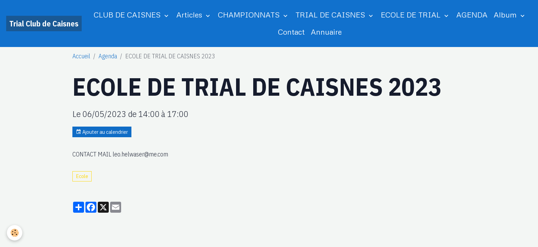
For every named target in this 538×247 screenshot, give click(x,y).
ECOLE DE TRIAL (412, 14)
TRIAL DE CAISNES (331, 14)
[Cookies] (14, 232)
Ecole (82, 176)
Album (506, 14)
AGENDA (472, 14)
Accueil (81, 56)
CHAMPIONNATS (250, 14)
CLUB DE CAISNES (128, 14)
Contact (291, 31)
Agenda (107, 56)
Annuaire (326, 31)
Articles (190, 14)
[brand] (44, 23)
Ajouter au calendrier (102, 132)
